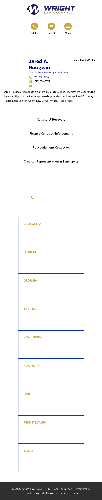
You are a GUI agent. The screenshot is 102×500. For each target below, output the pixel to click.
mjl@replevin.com (34, 295)
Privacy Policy (82, 489)
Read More (66, 101)
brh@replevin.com (34, 267)
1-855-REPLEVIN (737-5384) (53, 197)
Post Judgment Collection (51, 148)
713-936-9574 (41, 77)
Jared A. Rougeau (39, 64)
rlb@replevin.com (34, 465)
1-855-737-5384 (34, 234)
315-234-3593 (32, 347)
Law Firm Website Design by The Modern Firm (51, 493)
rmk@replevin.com (34, 352)
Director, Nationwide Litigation (44, 72)
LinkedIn (54, 205)
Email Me (51, 33)
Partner (64, 72)
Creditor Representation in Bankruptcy (51, 161)
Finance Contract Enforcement (51, 134)
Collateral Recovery (51, 120)
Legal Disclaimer (62, 489)
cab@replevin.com (34, 238)
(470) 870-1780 (33, 290)
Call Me (34, 33)
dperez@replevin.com (36, 323)
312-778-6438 (32, 319)
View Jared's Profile (84, 60)
